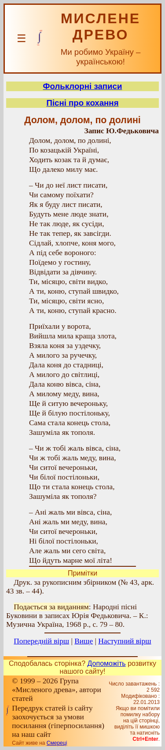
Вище (83, 641)
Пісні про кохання (82, 102)
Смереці (57, 743)
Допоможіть (107, 663)
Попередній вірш (41, 641)
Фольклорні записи (82, 86)
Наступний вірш (124, 641)
